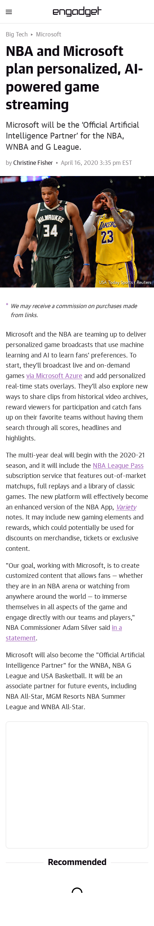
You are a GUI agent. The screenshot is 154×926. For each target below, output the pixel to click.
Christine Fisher (33, 163)
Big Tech (17, 35)
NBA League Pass (118, 466)
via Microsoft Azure (54, 376)
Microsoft (49, 35)
